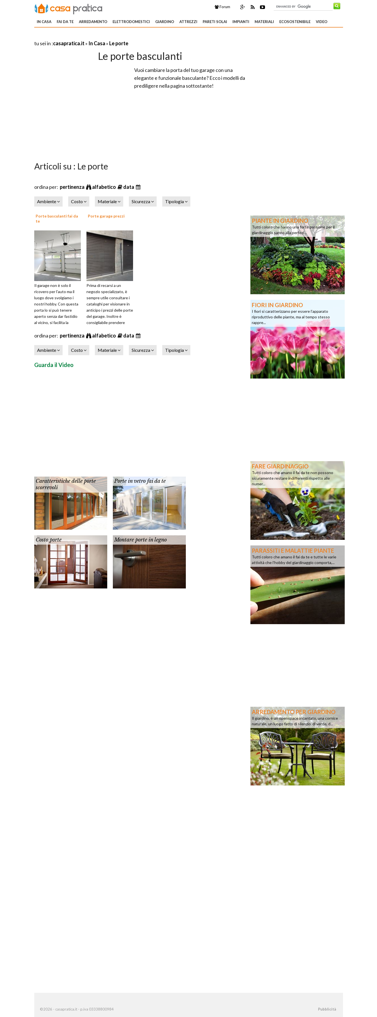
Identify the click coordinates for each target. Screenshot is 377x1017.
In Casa (44, 21)
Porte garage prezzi (106, 216)
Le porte (118, 43)
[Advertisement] (100, 36)
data (129, 187)
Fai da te (65, 21)
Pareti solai (215, 21)
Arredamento (93, 21)
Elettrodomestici (131, 21)
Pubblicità (327, 1009)
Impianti (240, 21)
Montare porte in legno (140, 540)
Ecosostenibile (294, 21)
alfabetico (104, 187)
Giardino (164, 21)
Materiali (264, 21)
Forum (222, 6)
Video (321, 21)
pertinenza (72, 187)
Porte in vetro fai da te (140, 481)
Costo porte (48, 540)
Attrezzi (188, 21)
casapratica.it (68, 43)
